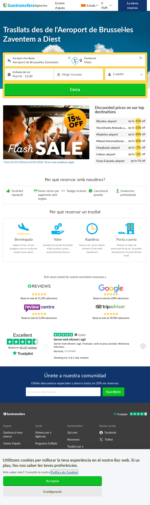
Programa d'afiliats (46, 443)
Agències (41, 5)
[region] (75, 477)
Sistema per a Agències (43, 434)
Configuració (52, 491)
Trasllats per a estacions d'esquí (77, 448)
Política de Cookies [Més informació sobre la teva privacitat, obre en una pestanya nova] (64, 472)
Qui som (72, 432)
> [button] (69, 58)
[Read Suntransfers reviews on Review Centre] (39, 308)
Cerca (75, 89)
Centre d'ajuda (60, 5)
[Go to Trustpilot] (130, 414)
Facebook (107, 433)
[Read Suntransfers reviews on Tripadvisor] (110, 308)
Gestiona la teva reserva (12, 434)
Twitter (106, 440)
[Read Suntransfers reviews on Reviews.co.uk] (39, 288)
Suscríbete (113, 391)
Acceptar (52, 481)
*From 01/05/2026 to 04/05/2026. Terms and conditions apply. (39, 162)
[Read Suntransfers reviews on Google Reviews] (110, 288)
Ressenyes (73, 439)
